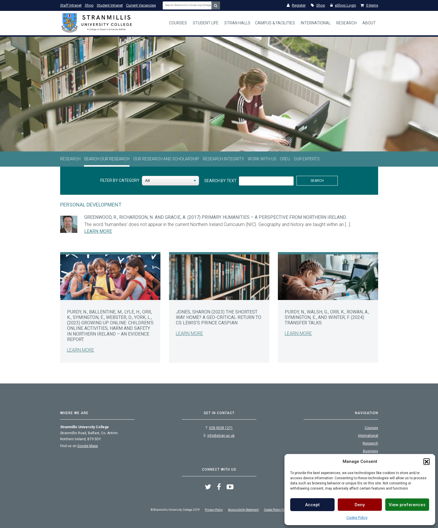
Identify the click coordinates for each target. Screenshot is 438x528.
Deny (360, 504)
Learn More (98, 231)
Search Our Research (106, 159)
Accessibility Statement (243, 509)
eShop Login (343, 5)
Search (317, 181)
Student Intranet (110, 5)
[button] (426, 461)
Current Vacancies (141, 5)
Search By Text (220, 180)
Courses (178, 23)
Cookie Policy (357, 518)
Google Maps (87, 446)
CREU (285, 159)
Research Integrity (223, 159)
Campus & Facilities (275, 23)
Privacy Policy (214, 509)
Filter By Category (120, 180)
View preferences (407, 504)
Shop (89, 5)
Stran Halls (237, 23)
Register (296, 5)
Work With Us (262, 159)
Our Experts (307, 159)
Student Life (206, 23)
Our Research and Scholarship (166, 159)
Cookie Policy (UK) (275, 509)
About (369, 23)
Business (370, 451)
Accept (312, 504)
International (316, 23)
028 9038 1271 (221, 428)
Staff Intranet (71, 5)
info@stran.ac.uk (221, 436)
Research (346, 23)
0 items (369, 5)
